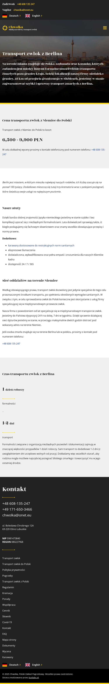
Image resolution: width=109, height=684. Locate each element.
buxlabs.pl (34, 677)
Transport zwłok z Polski (15, 581)
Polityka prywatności (13, 569)
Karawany (7, 657)
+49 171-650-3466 (17, 509)
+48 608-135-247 (11, 343)
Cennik (6, 610)
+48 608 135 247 (26, 4)
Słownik (6, 616)
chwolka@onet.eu (23, 10)
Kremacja (7, 593)
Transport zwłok (11, 558)
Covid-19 (7, 622)
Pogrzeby (7, 575)
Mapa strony (9, 639)
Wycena (6, 651)
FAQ (4, 634)
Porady (6, 599)
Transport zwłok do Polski (16, 564)
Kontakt (6, 628)
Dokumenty (8, 645)
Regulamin (8, 587)
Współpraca (8, 604)
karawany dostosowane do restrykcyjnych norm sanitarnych (41, 245)
